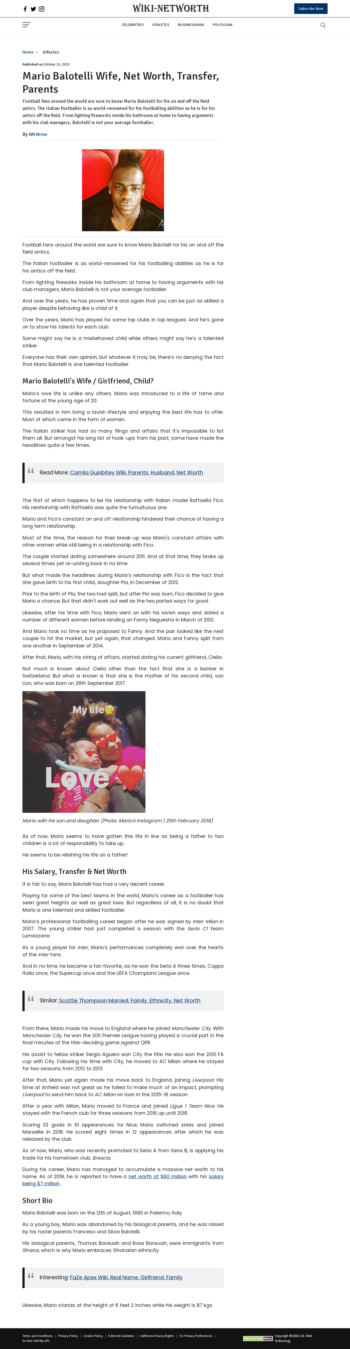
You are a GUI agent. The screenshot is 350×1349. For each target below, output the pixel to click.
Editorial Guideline (121, 1336)
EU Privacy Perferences (195, 1336)
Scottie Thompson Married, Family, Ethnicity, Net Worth (129, 1000)
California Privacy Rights (157, 1336)
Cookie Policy (93, 1336)
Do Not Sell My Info (36, 1341)
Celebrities (133, 24)
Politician (222, 24)
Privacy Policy (68, 1336)
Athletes (160, 24)
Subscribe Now (311, 8)
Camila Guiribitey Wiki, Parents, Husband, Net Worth (136, 472)
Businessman (191, 24)
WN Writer (38, 134)
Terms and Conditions (37, 1336)
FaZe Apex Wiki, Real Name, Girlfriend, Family (126, 1277)
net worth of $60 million (157, 1176)
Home (28, 52)
